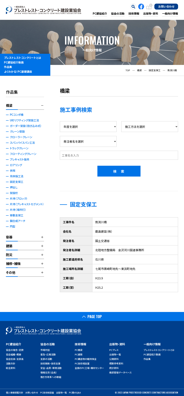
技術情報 (133, 13)
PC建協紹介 (100, 13)
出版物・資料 (150, 13)
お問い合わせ (166, 6)
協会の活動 (118, 13)
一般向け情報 (170, 13)
